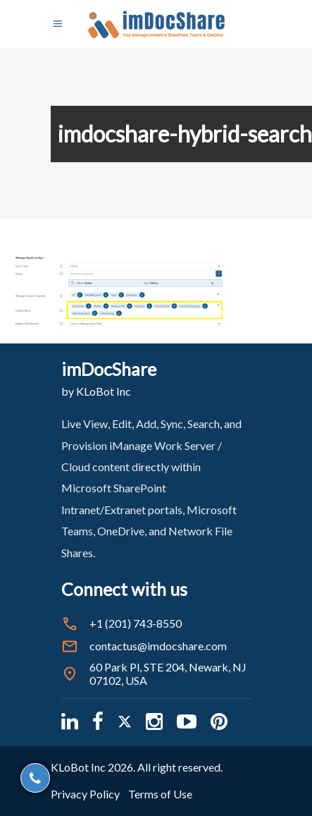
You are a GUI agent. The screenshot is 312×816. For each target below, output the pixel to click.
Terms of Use (160, 793)
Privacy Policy (85, 793)
